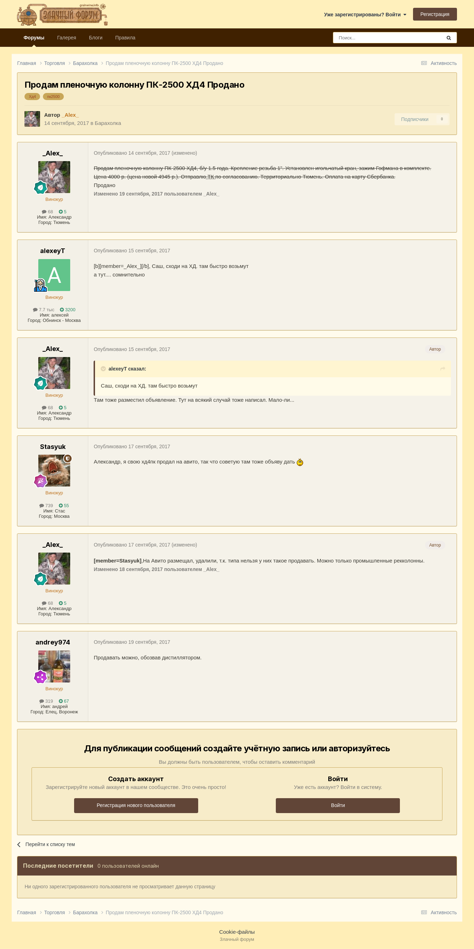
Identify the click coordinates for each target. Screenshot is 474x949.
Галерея (66, 37)
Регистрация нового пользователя (136, 805)
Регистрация (435, 14)
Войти (338, 805)
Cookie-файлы (237, 932)
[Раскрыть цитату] (104, 369)
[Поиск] (371, 37)
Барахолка (108, 123)
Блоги (95, 37)
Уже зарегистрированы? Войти (365, 14)
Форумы (33, 41)
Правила (125, 37)
